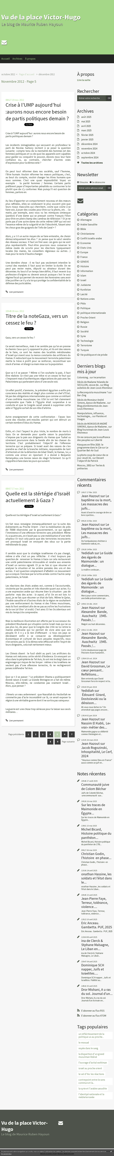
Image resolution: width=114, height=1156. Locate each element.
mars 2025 (86, 130)
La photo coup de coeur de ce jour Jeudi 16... (92, 456)
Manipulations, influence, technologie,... (90, 415)
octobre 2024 (88, 152)
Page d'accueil (26, 74)
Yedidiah (87, 553)
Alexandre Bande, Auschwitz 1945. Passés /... (94, 616)
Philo (83, 303)
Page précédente (16, 734)
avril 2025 (86, 126)
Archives (17, 58)
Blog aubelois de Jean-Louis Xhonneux (94, 386)
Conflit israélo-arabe (91, 238)
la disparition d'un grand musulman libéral (91, 1055)
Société (84, 331)
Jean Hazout (90, 496)
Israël (83, 280)
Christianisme (87, 233)
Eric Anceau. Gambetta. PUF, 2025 (96, 925)
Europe (84, 252)
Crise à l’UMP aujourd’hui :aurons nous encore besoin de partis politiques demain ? (37, 112)
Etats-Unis (85, 247)
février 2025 (87, 134)
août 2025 (86, 116)
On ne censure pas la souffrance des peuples (93, 439)
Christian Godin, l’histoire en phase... (96, 856)
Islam (83, 275)
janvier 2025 (87, 139)
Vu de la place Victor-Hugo (41, 17)
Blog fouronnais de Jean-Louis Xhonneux (93, 431)
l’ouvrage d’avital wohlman (92, 1062)
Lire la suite (83, 80)
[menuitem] (6, 58)
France (84, 257)
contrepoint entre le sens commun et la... (91, 1081)
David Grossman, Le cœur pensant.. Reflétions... (95, 670)
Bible (83, 229)
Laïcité (83, 294)
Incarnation (100, 377)
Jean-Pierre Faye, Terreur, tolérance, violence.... (94, 902)
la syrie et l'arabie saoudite (92, 1088)
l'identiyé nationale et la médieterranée (91, 1096)
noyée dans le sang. (88, 1048)
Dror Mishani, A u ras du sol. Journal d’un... (97, 991)
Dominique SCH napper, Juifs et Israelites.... (92, 969)
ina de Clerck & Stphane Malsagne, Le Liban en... (95, 945)
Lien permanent (15, 292)
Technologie (86, 340)
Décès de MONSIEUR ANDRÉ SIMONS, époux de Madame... (92, 425)
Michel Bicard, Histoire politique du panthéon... (96, 833)
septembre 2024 (89, 157)
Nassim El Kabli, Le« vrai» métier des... (96, 725)
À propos (30, 58)
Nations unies (87, 298)
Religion (84, 322)
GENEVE (84, 261)
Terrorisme (86, 345)
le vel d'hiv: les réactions (91, 1074)
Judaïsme (85, 285)
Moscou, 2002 (84, 465)
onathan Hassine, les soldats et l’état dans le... (96, 878)
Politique (85, 308)
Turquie (84, 350)
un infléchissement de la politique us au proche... (91, 1035)
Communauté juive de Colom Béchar (95, 786)
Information (86, 271)
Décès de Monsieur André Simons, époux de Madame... (92, 401)
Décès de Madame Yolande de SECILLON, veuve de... (92, 383)
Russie (83, 326)
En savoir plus (6, 1154)
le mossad (83, 1042)
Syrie (83, 336)
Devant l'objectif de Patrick (90, 459)
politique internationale (93, 313)
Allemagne (86, 219)
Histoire (84, 266)
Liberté (98, 440)
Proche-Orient (87, 317)
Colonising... (83, 377)
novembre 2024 (89, 148)
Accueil (5, 58)
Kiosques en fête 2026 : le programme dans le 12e (90, 446)
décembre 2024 (89, 144)
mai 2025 (85, 121)
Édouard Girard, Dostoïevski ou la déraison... (93, 699)
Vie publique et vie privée (93, 354)
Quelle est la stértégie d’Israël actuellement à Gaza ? (38, 497)
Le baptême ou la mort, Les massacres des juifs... (96, 502)
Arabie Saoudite (88, 224)
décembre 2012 (47, 74)
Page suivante (68, 741)
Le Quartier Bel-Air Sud (92, 449)
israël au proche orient (90, 1068)
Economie (85, 243)
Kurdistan (85, 289)
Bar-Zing (81, 395)
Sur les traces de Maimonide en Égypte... (93, 809)
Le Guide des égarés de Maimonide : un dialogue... (97, 559)
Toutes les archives (92, 162)
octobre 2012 (8, 74)
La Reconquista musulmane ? (92, 392)
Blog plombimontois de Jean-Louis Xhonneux (92, 407)
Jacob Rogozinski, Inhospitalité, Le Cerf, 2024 (96, 751)
